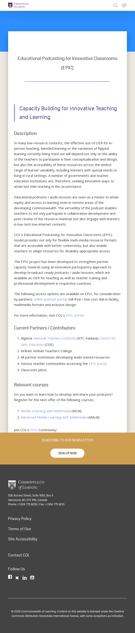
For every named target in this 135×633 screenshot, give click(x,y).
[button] (67, 453)
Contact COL (19, 555)
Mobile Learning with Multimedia (46, 411)
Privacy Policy (19, 518)
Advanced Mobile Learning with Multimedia (54, 417)
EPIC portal (75, 315)
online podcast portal (50, 299)
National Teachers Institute (54, 338)
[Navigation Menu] (124, 5)
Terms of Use (19, 529)
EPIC (34, 430)
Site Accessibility (22, 539)
